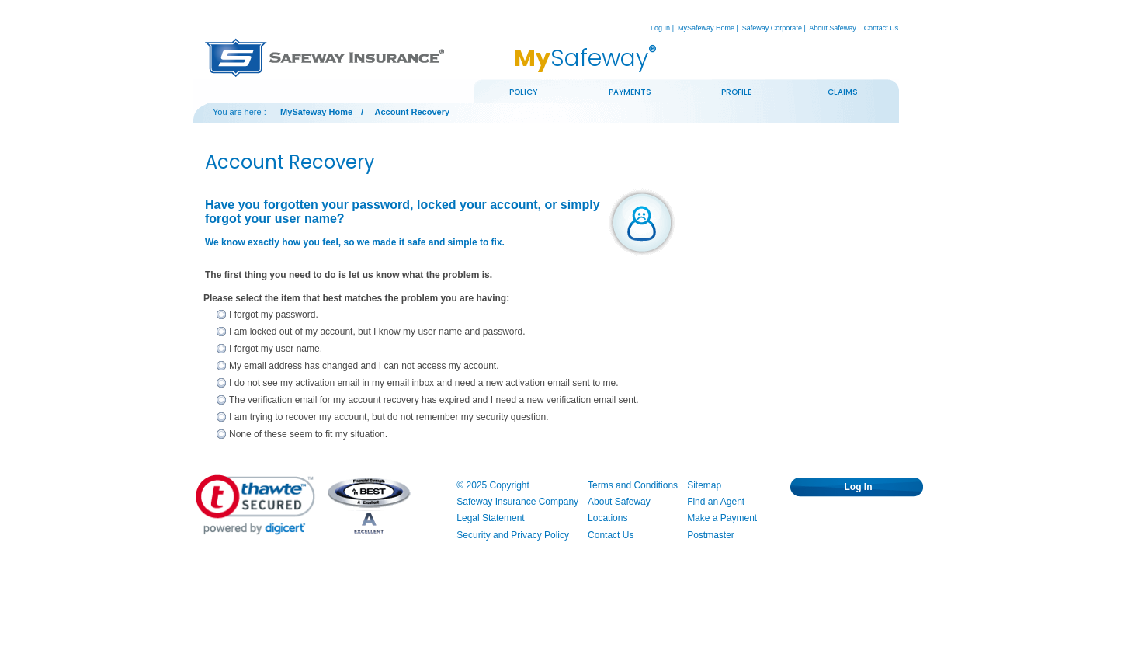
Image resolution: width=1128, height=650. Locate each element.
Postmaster (710, 535)
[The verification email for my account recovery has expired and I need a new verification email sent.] (221, 400)
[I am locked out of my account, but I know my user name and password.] (221, 332)
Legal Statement (490, 518)
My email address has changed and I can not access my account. (364, 365)
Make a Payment (722, 518)
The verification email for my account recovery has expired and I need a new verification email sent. (434, 400)
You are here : (239, 111)
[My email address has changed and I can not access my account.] (221, 366)
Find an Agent (715, 501)
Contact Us (881, 28)
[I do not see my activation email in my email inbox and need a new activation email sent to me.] (221, 383)
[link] (255, 505)
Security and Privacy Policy (512, 535)
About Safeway (832, 28)
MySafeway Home (706, 28)
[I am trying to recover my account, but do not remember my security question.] (221, 417)
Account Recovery (411, 111)
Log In (660, 28)
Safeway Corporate (772, 28)
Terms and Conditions (633, 485)
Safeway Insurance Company (517, 501)
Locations (607, 518)
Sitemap (704, 485)
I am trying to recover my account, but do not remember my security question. (389, 417)
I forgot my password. (273, 314)
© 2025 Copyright (492, 485)
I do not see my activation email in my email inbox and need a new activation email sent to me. (424, 382)
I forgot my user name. (275, 348)
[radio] (273, 315)
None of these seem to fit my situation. (308, 434)
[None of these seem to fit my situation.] (221, 434)
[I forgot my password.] (221, 315)
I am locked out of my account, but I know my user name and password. (377, 331)
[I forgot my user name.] (221, 349)
